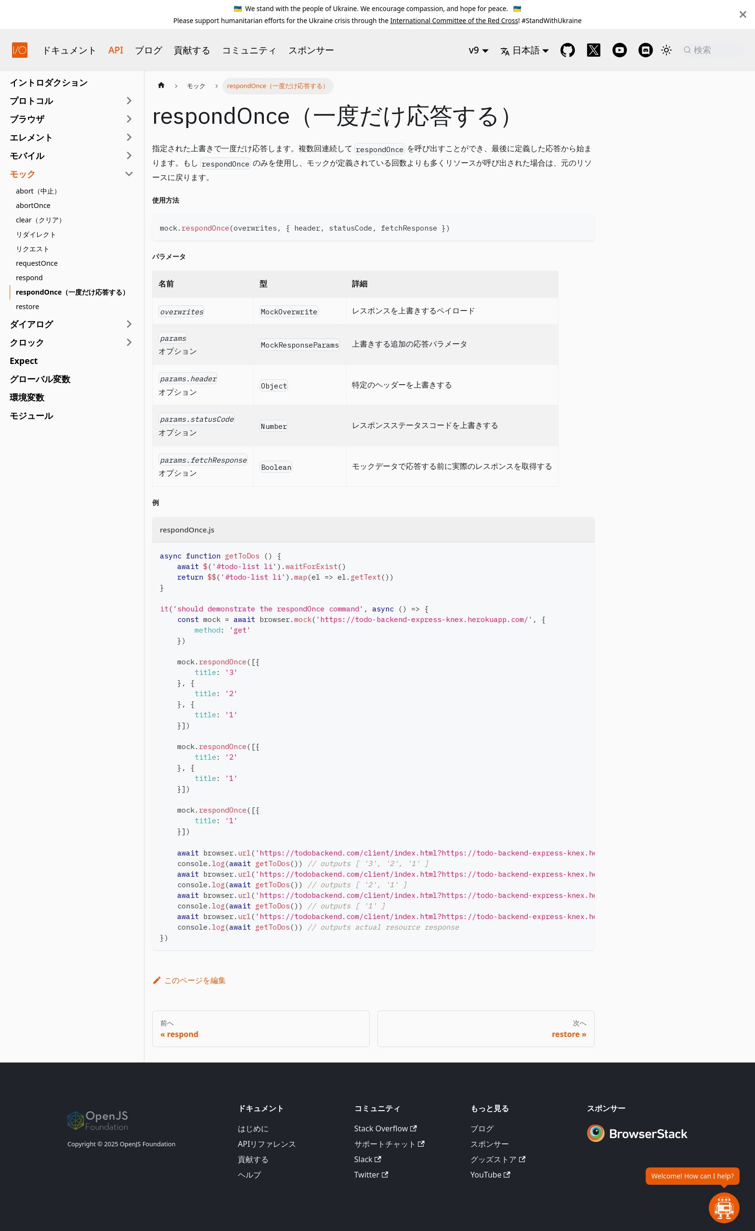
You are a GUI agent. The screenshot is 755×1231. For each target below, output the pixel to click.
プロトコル (31, 100)
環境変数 (27, 397)
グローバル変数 (40, 379)
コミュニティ (249, 49)
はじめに (253, 1128)
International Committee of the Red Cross (454, 20)
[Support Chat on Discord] (646, 50)
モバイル (27, 155)
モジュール (31, 415)
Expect (24, 360)
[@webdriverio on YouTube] (620, 50)
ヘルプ (249, 1174)
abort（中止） (38, 190)
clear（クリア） (40, 219)
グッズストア (497, 1159)
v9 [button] (474, 49)
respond (29, 277)
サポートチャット (389, 1144)
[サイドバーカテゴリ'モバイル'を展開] (129, 155)
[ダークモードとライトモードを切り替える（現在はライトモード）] (666, 50)
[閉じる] (743, 14)
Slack (367, 1159)
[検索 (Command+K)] (712, 50)
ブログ (148, 49)
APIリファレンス (267, 1144)
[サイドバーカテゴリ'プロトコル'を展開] (129, 100)
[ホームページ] (161, 86)
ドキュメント (69, 49)
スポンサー (311, 49)
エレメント (31, 137)
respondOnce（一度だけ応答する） (72, 292)
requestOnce (37, 263)
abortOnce (33, 205)
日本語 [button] (520, 49)
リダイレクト (36, 234)
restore (27, 306)
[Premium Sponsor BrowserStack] (637, 1143)
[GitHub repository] (568, 50)
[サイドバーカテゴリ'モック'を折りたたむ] (129, 174)
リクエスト (33, 248)
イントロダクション (49, 82)
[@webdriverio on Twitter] (594, 50)
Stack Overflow (385, 1128)
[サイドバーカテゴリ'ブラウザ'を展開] (129, 119)
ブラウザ (27, 119)
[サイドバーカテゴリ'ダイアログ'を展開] (129, 324)
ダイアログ (31, 324)
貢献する (192, 49)
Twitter (371, 1174)
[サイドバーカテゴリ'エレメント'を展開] (129, 137)
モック (23, 174)
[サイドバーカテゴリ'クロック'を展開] (129, 342)
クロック (27, 342)
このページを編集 (189, 980)
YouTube (490, 1174)
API (115, 49)
